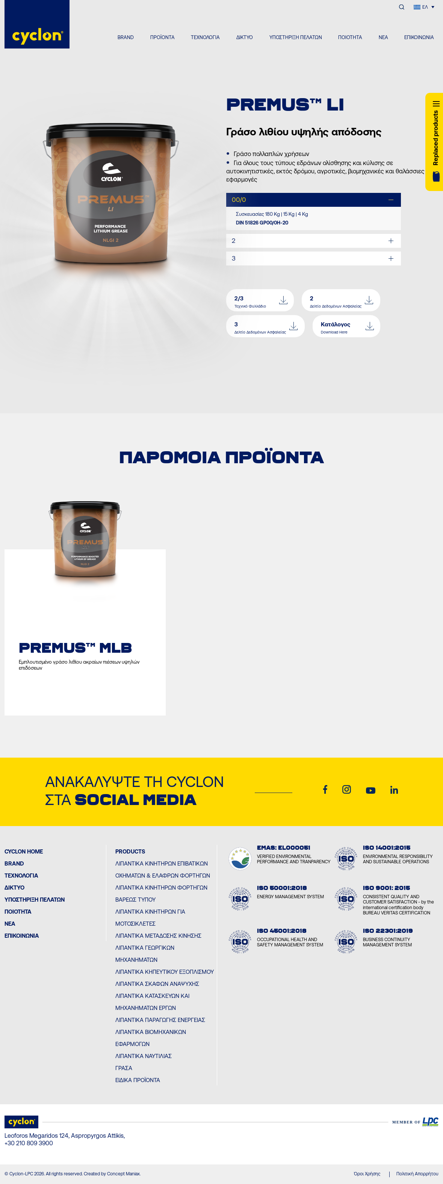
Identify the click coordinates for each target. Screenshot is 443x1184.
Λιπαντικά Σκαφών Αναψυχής (157, 984)
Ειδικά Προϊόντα (137, 1080)
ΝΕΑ (383, 37)
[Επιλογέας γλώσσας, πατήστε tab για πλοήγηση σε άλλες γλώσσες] (424, 7)
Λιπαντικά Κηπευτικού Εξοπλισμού (164, 972)
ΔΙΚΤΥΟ (244, 37)
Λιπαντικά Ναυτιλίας (143, 1056)
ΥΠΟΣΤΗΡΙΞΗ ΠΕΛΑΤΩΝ (295, 37)
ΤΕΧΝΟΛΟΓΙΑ (205, 37)
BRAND (126, 37)
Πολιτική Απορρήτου (417, 1173)
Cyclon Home (24, 851)
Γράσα (123, 1068)
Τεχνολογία (21, 875)
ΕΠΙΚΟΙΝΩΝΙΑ (419, 37)
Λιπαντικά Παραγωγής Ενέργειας (160, 1020)
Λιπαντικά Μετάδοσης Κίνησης (158, 935)
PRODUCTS (130, 851)
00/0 (239, 199)
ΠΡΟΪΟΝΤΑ (162, 37)
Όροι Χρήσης (367, 1173)
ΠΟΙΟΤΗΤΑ (350, 37)
